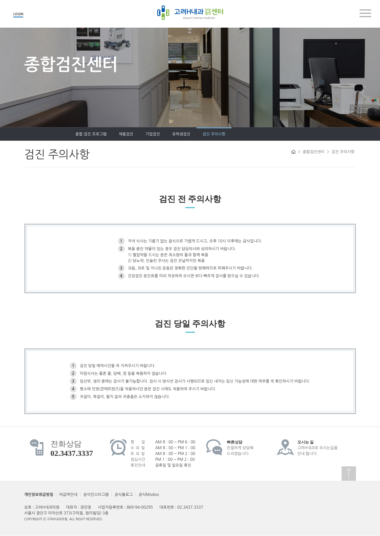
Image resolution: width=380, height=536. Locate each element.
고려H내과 (190, 13)
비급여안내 (68, 494)
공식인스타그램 (96, 494)
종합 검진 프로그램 (46, 134)
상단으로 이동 (349, 473)
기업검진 (107, 134)
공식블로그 (123, 494)
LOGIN (18, 14)
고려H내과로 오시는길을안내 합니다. (317, 448)
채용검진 (81, 134)
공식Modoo (148, 494)
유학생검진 (136, 134)
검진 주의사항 (169, 134)
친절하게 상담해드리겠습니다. (240, 448)
